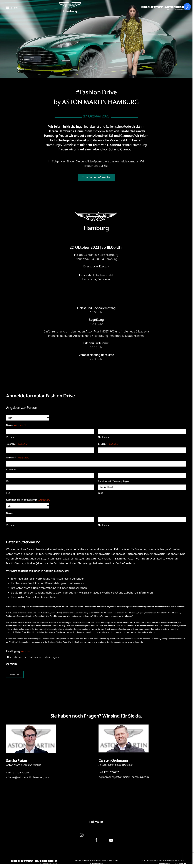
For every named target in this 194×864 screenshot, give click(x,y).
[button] (12, 8)
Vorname (11, 437)
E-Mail (108, 444)
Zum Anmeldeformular (96, 177)
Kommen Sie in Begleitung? (28, 500)
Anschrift (11, 469)
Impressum (164, 853)
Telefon (16, 444)
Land (100, 492)
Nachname (103, 437)
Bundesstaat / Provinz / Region (114, 481)
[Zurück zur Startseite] (70, 7)
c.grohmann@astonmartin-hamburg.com (124, 777)
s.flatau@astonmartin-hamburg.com (28, 777)
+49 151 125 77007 (17, 772)
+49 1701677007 (109, 772)
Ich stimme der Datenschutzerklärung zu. (35, 657)
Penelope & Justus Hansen (126, 336)
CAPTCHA (12, 664)
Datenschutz (180, 853)
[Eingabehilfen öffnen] (187, 6)
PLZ (8, 492)
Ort (8, 481)
